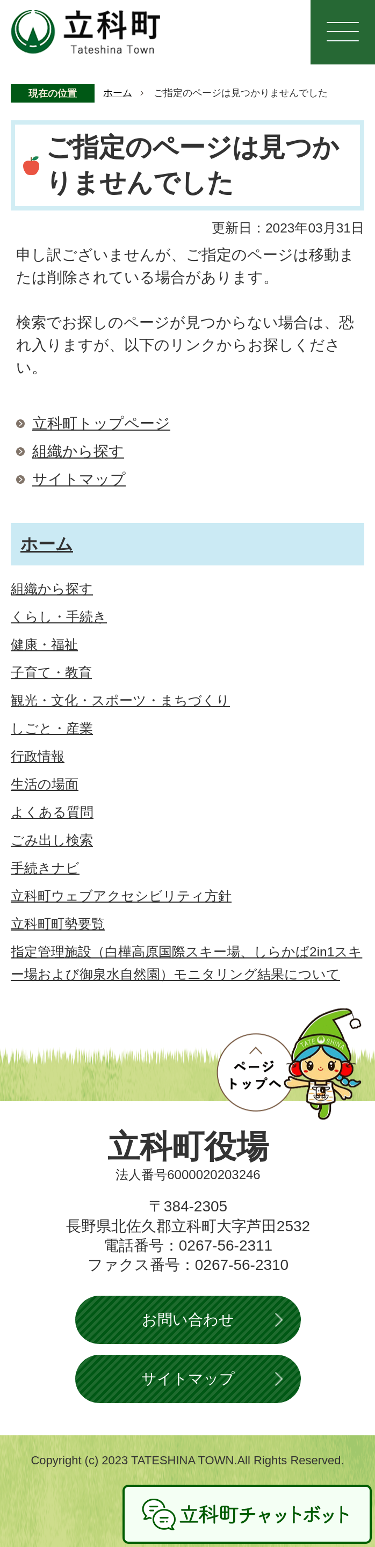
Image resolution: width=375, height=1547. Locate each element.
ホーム (117, 93)
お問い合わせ (188, 1319)
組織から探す (78, 451)
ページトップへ (289, 1064)
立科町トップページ (101, 423)
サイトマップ (79, 479)
